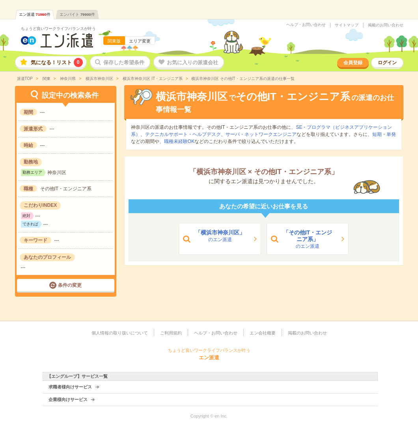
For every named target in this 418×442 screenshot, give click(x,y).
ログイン (387, 62)
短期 (377, 134)
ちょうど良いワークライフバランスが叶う (58, 28)
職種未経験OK (179, 141)
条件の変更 (70, 285)
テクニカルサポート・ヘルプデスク (183, 134)
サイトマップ (346, 25)
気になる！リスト (57, 62)
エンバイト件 (77, 14)
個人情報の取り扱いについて (119, 333)
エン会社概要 (263, 333)
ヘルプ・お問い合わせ (306, 25)
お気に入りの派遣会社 (192, 62)
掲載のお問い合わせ (385, 25)
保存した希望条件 (123, 62)
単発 (391, 134)
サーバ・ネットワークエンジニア (261, 134)
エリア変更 (140, 41)
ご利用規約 (171, 333)
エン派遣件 (34, 14)
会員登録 (352, 62)
